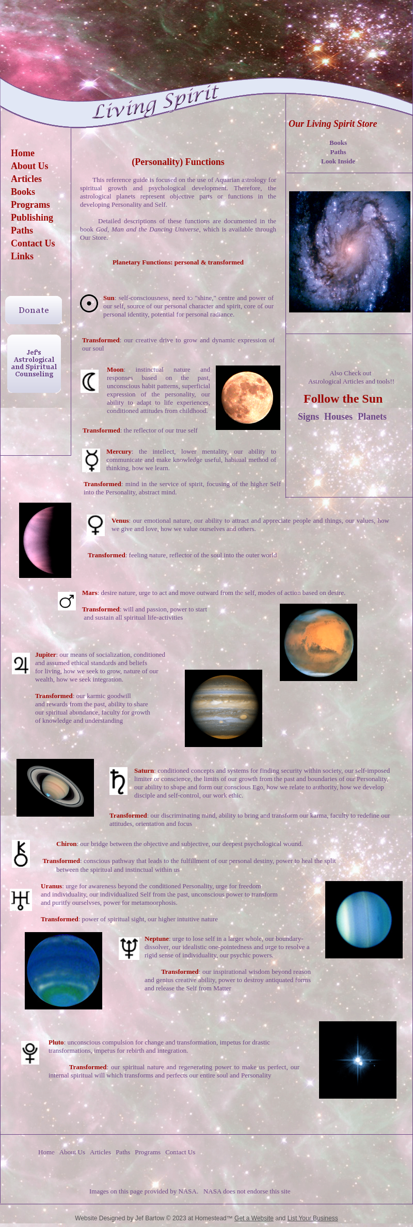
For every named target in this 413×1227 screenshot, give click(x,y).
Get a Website (254, 1218)
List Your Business (313, 1218)
